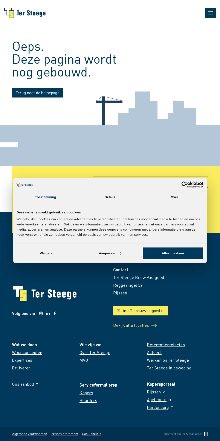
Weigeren (47, 253)
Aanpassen (110, 253)
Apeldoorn (159, 399)
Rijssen (156, 391)
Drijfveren (21, 367)
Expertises (22, 360)
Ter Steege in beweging (169, 367)
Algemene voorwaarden (29, 433)
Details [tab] (110, 197)
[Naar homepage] (25, 13)
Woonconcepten (27, 352)
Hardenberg (160, 407)
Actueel (154, 352)
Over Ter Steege (94, 352)
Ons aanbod (25, 384)
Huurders (88, 400)
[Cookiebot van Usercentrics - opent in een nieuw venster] (184, 185)
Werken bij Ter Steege (168, 360)
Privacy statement (64, 433)
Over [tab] (174, 197)
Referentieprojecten (166, 344)
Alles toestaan (173, 253)
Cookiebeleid (91, 433)
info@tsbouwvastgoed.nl (141, 310)
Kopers (86, 392)
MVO (83, 360)
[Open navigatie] (210, 13)
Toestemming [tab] (45, 197)
